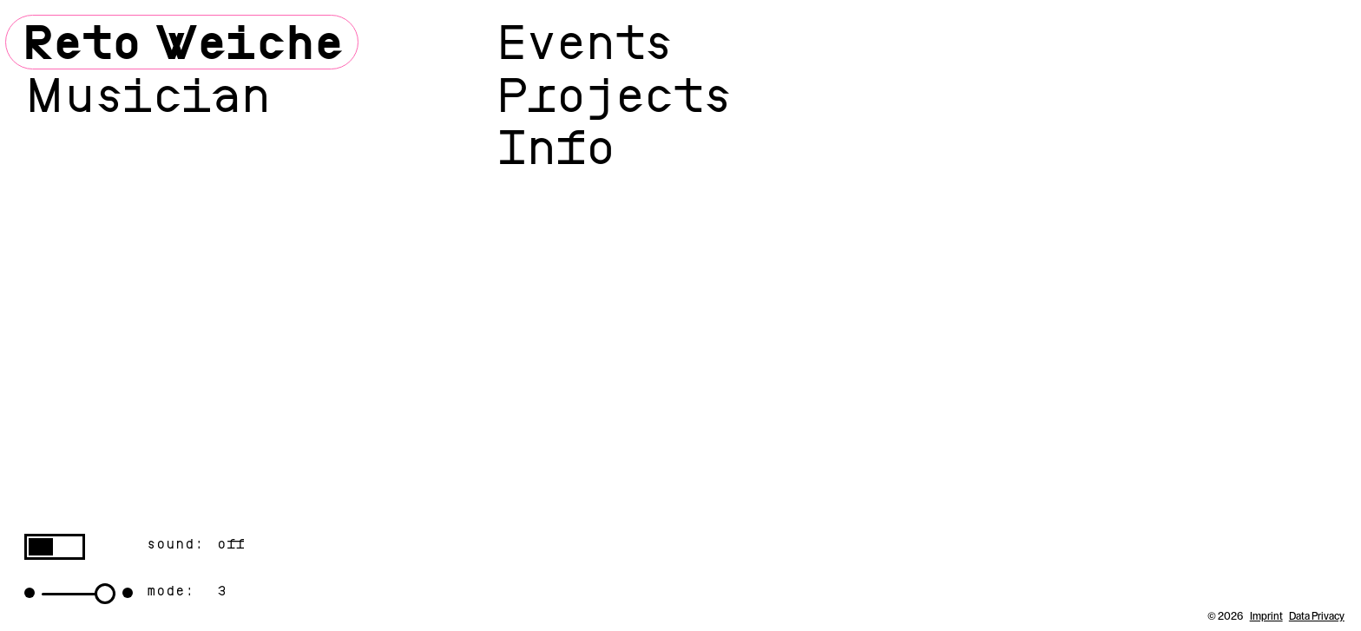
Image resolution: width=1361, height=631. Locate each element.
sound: (175, 544)
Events (584, 42)
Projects (614, 95)
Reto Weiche (182, 42)
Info (555, 147)
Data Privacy (1317, 616)
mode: (170, 591)
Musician (146, 95)
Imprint (1266, 616)
